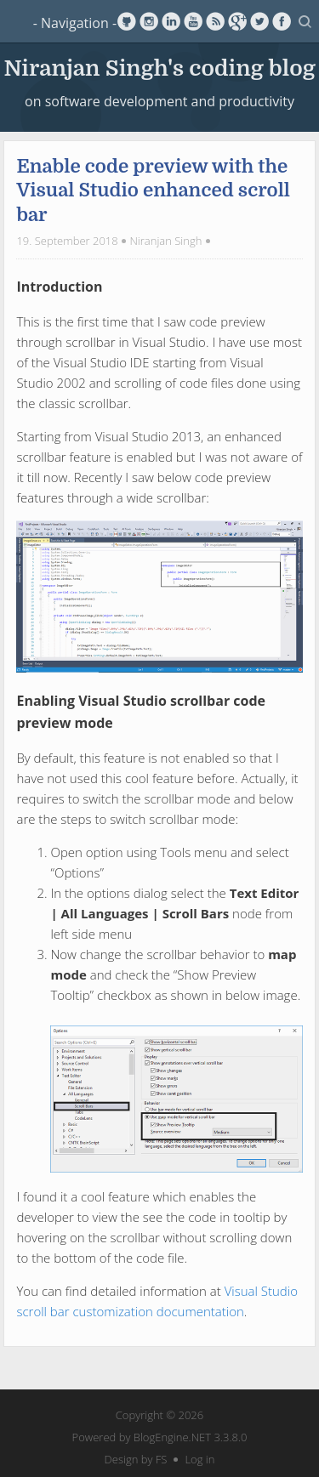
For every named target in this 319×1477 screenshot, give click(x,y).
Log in (199, 1459)
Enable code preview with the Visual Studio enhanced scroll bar (153, 190)
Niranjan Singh (165, 240)
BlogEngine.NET (172, 1437)
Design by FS (136, 1459)
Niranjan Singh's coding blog (159, 66)
